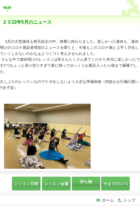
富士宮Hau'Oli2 (45, 8)
